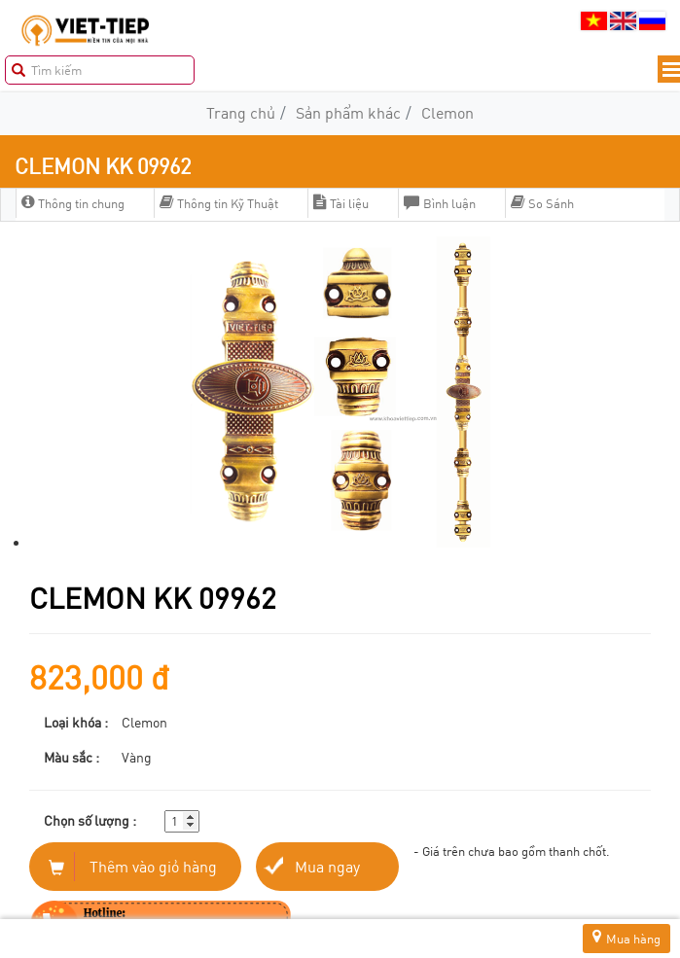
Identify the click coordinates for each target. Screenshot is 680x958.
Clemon (447, 112)
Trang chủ (240, 112)
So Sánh (542, 203)
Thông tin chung (73, 203)
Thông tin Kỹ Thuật (219, 203)
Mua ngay (327, 866)
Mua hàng (626, 938)
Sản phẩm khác (348, 112)
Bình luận (440, 203)
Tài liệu (341, 203)
